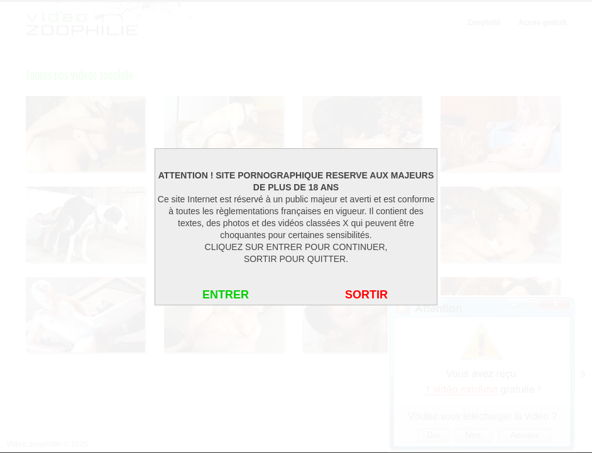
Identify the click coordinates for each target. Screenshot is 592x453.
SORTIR (366, 294)
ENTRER (225, 294)
